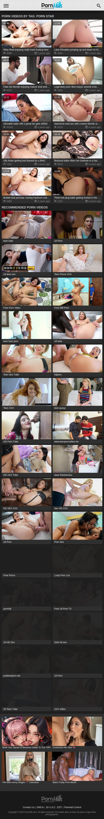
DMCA (40, 807)
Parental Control (72, 807)
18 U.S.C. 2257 (54, 807)
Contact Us (28, 807)
